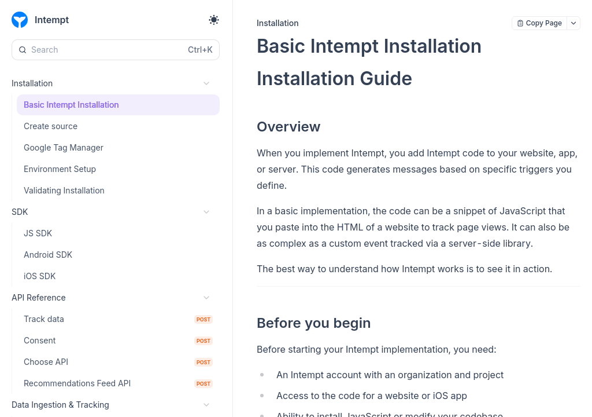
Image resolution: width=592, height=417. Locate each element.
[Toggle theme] (214, 19)
